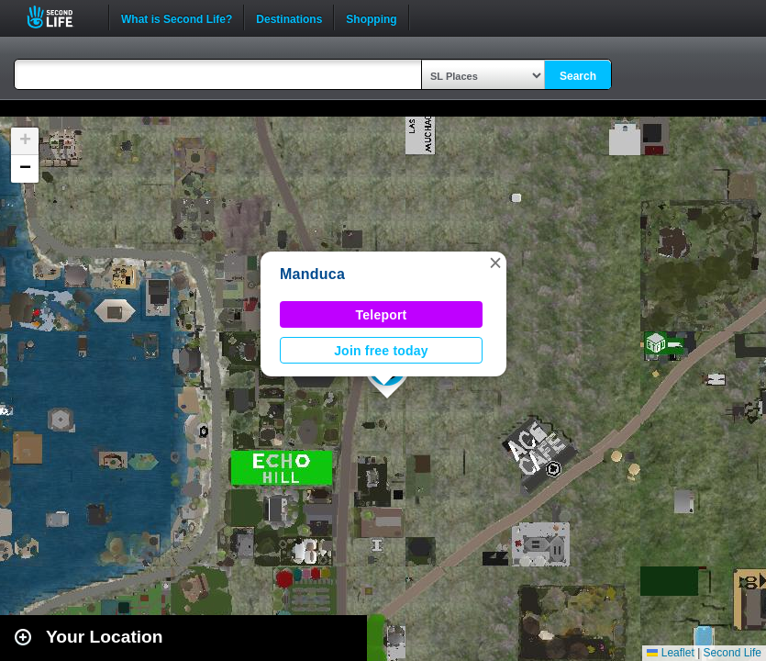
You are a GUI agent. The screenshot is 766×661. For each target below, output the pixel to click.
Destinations (289, 17)
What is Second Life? (176, 17)
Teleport (381, 315)
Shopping (371, 17)
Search (578, 76)
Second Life (60, 17)
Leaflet (670, 652)
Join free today (381, 350)
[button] (495, 263)
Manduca (312, 274)
